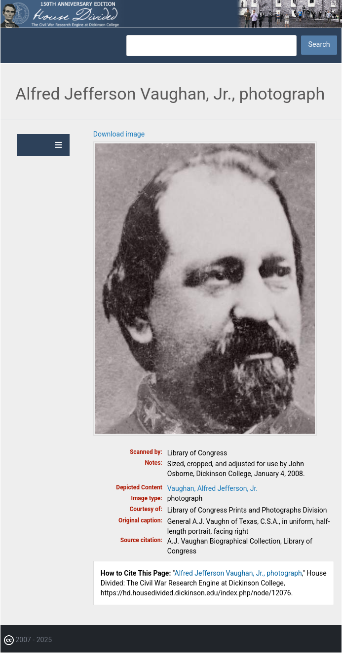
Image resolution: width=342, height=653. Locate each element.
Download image (119, 134)
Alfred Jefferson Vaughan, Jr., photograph (238, 573)
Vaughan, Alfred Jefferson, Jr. (212, 488)
